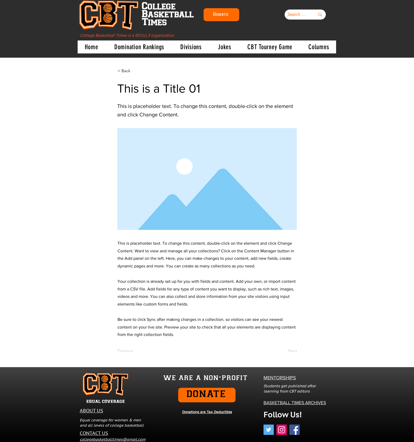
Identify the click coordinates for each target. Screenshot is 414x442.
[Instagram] (281, 430)
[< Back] (134, 71)
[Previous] (134, 350)
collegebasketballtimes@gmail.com (112, 439)
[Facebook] (294, 430)
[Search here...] (297, 15)
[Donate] (221, 14)
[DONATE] (207, 395)
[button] (139, 46)
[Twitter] (269, 430)
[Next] (284, 350)
